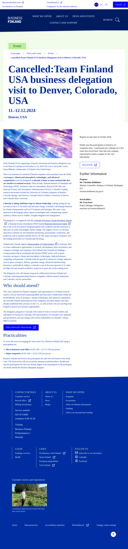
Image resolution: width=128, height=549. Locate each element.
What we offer (42, 16)
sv (101, 5)
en (96, 5)
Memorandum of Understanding (43, 244)
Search (111, 19)
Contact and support (63, 23)
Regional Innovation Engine (58, 224)
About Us (62, 16)
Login (120, 5)
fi (106, 5)
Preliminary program (21, 327)
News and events (83, 16)
